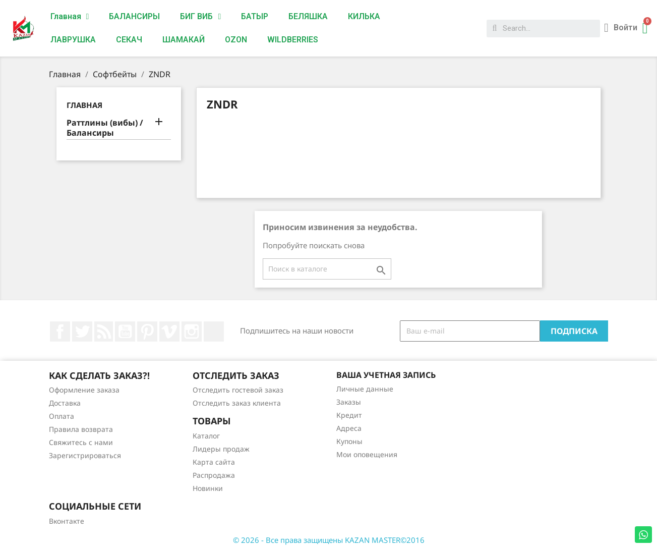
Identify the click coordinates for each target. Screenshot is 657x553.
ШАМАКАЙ (183, 39)
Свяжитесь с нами (81, 442)
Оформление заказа (84, 390)
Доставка (65, 403)
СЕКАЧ (129, 39)
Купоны (349, 441)
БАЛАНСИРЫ (134, 16)
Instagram (192, 331)
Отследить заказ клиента (237, 403)
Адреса (349, 428)
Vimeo (169, 331)
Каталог (206, 435)
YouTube (125, 331)
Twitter (82, 331)
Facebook (60, 331)
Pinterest (147, 331)
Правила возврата (81, 429)
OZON (236, 39)
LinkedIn (214, 331)
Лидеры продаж (221, 449)
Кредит (349, 415)
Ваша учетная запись (386, 374)
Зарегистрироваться (85, 455)
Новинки (208, 488)
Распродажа (214, 475)
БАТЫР (254, 16)
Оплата (61, 416)
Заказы (348, 402)
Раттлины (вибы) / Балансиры (105, 128)
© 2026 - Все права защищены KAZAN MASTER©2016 (329, 540)
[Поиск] (327, 269)
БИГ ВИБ (200, 17)
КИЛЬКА (364, 16)
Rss (103, 331)
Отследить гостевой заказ (238, 390)
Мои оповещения (366, 454)
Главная (69, 17)
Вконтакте (66, 521)
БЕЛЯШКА (308, 16)
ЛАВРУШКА (73, 39)
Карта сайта (214, 462)
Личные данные (364, 389)
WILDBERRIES (292, 39)
